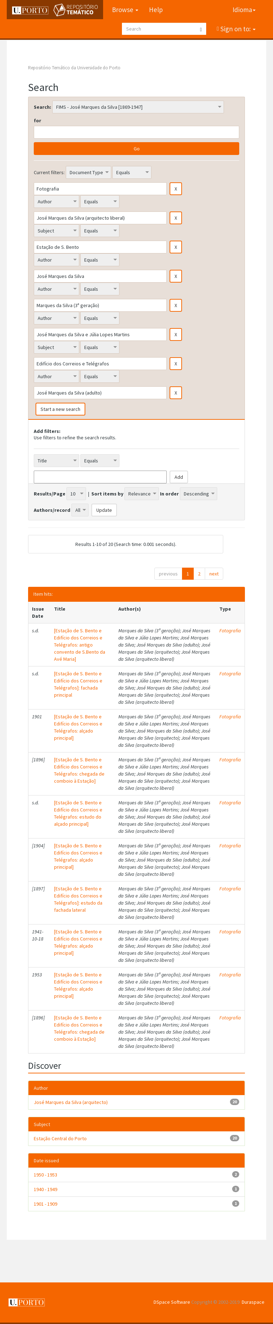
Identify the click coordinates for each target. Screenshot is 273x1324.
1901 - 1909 (45, 1204)
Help (156, 9)
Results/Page (49, 494)
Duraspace (253, 1302)
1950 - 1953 (45, 1175)
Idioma (244, 9)
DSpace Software (172, 1302)
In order (169, 494)
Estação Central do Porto (60, 1138)
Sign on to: (237, 29)
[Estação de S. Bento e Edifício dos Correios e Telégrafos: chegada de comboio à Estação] (79, 770)
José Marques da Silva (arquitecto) (71, 1102)
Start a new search (60, 409)
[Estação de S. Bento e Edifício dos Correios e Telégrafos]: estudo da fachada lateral (78, 899)
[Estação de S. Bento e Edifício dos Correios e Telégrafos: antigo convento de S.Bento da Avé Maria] (79, 644)
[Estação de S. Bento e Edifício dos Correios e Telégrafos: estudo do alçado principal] (78, 813)
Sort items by (107, 494)
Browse (125, 9)
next (214, 573)
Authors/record (52, 510)
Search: (42, 107)
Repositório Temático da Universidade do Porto (74, 68)
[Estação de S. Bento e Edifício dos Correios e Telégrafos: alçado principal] (78, 727)
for (37, 120)
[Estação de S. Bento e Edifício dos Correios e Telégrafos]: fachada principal (78, 684)
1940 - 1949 (45, 1189)
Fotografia (230, 630)
